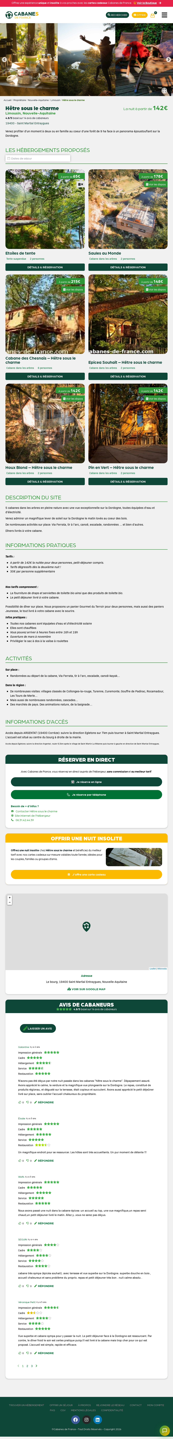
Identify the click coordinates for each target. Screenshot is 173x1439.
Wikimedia (162, 971)
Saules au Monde (104, 253)
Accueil (7, 100)
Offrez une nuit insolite (25, 852)
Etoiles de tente (20, 253)
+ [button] (10, 900)
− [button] (10, 905)
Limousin (55, 100)
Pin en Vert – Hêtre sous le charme (121, 467)
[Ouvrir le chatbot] (163, 1429)
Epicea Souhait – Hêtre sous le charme (125, 362)
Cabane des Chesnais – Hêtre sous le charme (40, 360)
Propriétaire (19, 100)
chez (56, 852)
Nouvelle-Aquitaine (38, 100)
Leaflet (153, 971)
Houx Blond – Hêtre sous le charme (38, 467)
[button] (164, 15)
